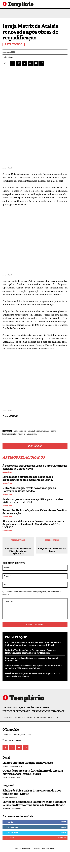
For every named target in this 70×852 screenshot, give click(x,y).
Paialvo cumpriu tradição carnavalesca (28, 763)
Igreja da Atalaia (42, 431)
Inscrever (62, 838)
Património (7, 472)
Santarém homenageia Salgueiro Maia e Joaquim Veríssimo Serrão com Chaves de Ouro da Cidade (34, 803)
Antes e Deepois (20, 431)
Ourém (5, 798)
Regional (7, 809)
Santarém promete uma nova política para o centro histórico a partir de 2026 (33, 501)
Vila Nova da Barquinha (27, 434)
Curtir (63, 822)
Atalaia (31, 431)
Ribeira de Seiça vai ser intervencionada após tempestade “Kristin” (32, 792)
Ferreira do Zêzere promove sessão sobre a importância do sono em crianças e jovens (32, 674)
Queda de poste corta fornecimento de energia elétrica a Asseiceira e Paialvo (33, 772)
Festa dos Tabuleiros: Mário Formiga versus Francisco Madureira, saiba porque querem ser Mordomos (30, 651)
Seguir (63, 827)
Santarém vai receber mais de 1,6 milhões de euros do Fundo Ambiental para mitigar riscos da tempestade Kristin (33, 643)
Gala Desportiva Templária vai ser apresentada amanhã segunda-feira (31, 659)
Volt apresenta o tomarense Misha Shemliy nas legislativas (18, 551)
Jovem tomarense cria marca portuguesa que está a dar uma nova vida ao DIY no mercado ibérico (33, 667)
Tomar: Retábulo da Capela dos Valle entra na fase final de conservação (35, 512)
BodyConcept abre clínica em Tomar (52, 549)
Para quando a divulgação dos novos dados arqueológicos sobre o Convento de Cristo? (28, 478)
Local (5, 778)
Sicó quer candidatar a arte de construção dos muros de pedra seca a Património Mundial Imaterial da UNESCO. (33, 524)
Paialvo (6, 766)
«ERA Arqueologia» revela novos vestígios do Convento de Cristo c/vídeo (29, 489)
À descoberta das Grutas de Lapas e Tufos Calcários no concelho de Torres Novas (35, 467)
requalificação (9, 434)
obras (53, 431)
